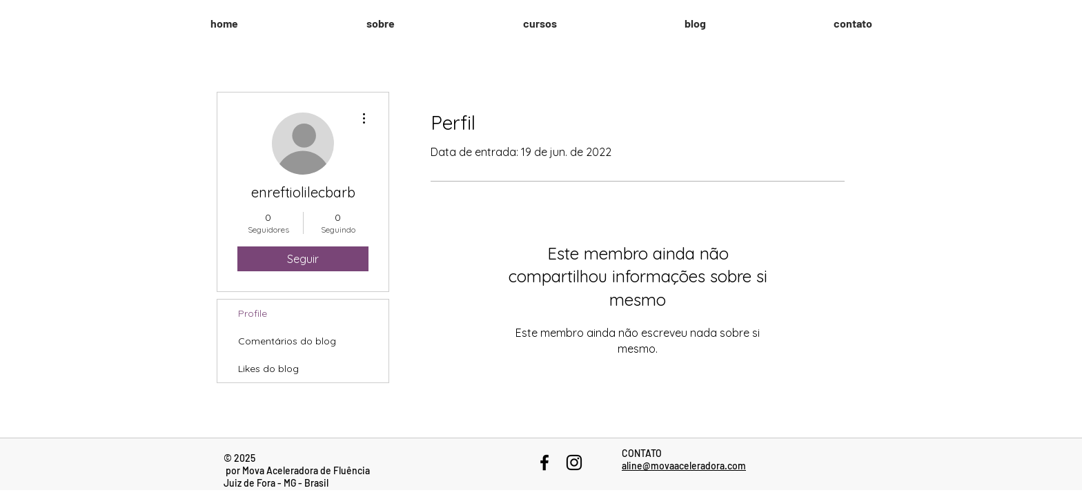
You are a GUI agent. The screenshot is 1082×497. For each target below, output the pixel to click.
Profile (252, 313)
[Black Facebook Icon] (544, 462)
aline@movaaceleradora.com (684, 465)
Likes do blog (268, 368)
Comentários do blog (287, 341)
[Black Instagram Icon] (574, 462)
